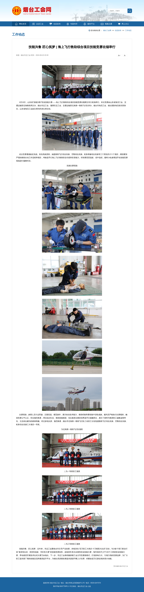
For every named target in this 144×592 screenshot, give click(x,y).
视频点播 (106, 24)
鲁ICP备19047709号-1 (61, 586)
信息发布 (55, 24)
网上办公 (123, 24)
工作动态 (128, 30)
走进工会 (37, 24)
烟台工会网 (107, 30)
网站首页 (20, 24)
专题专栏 (72, 24)
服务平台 (89, 24)
